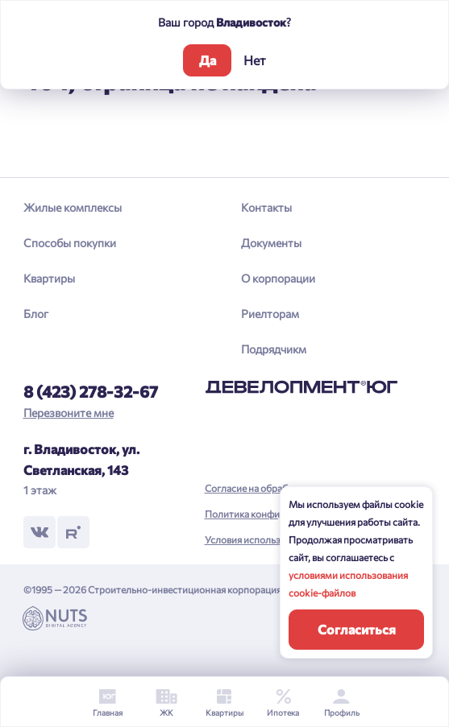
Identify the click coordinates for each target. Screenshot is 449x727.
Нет (254, 60)
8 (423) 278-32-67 (90, 391)
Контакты (266, 207)
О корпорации (278, 278)
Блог (35, 313)
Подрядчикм (273, 349)
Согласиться (357, 629)
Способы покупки (69, 243)
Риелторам (270, 313)
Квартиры (49, 278)
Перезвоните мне (68, 412)
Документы (271, 243)
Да (207, 60)
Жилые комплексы (72, 207)
